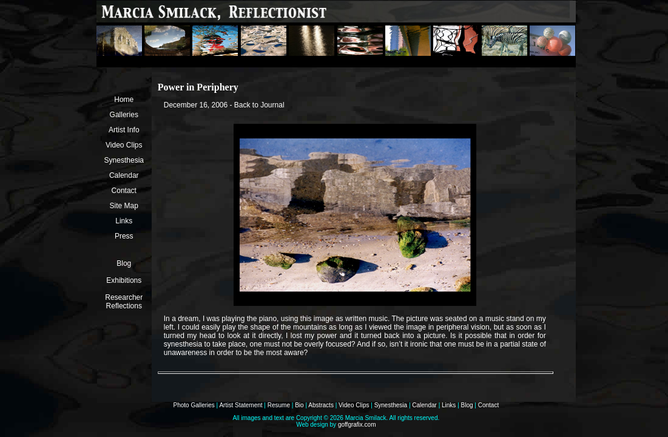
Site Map (124, 206)
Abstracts (321, 405)
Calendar (124, 175)
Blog (123, 263)
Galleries (124, 114)
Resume (279, 405)
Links (123, 221)
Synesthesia (124, 160)
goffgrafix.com (357, 424)
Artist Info (124, 130)
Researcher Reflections (124, 301)
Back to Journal (259, 105)
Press (124, 236)
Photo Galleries (193, 405)
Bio (299, 405)
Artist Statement (240, 405)
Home (123, 99)
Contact (124, 190)
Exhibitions (123, 280)
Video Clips (124, 145)
